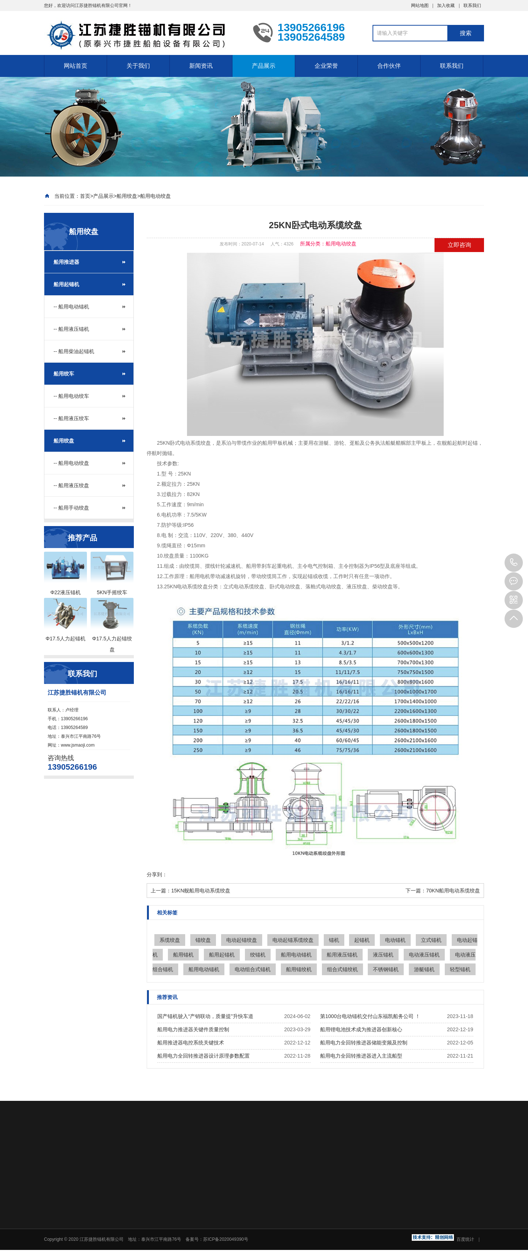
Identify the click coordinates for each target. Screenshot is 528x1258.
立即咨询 (459, 245)
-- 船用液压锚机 (71, 329)
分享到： (157, 874)
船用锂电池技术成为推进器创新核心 (361, 1029)
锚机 (334, 940)
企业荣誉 (326, 66)
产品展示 (263, 66)
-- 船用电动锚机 (71, 307)
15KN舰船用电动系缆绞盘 (200, 890)
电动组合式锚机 (253, 969)
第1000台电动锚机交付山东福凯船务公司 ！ (370, 1016)
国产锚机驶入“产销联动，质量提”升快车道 (205, 1016)
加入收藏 (446, 5)
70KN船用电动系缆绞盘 (453, 890)
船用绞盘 (127, 196)
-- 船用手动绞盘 (71, 508)
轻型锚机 (460, 969)
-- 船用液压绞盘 (71, 485)
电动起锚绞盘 (241, 940)
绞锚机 (257, 955)
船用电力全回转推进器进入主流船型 (361, 1056)
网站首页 (75, 66)
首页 (85, 196)
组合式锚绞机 (342, 969)
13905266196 (514, 563)
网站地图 (420, 5)
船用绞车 (64, 374)
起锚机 (362, 940)
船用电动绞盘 (155, 196)
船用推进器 (66, 262)
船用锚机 (183, 955)
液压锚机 (383, 955)
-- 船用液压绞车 (71, 418)
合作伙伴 (389, 66)
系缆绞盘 (170, 940)
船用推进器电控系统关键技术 (190, 1043)
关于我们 (138, 66)
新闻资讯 (201, 66)
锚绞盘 (203, 940)
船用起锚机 (66, 284)
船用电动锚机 (296, 955)
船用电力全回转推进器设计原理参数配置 (203, 1056)
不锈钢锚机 (386, 969)
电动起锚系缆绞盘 (293, 940)
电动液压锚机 (424, 955)
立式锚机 (431, 940)
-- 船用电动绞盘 (71, 463)
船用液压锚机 (342, 955)
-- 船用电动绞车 (71, 396)
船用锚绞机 (299, 969)
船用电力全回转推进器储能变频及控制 (363, 1043)
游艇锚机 (424, 969)
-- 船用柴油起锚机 (74, 351)
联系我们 (472, 5)
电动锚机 (395, 940)
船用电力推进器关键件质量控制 (193, 1029)
